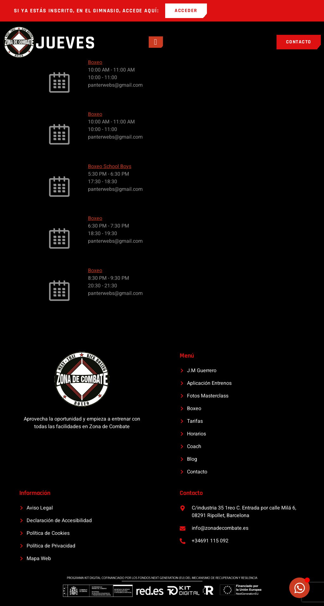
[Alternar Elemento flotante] (299, 588)
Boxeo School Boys (109, 166)
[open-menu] (156, 42)
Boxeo (95, 62)
